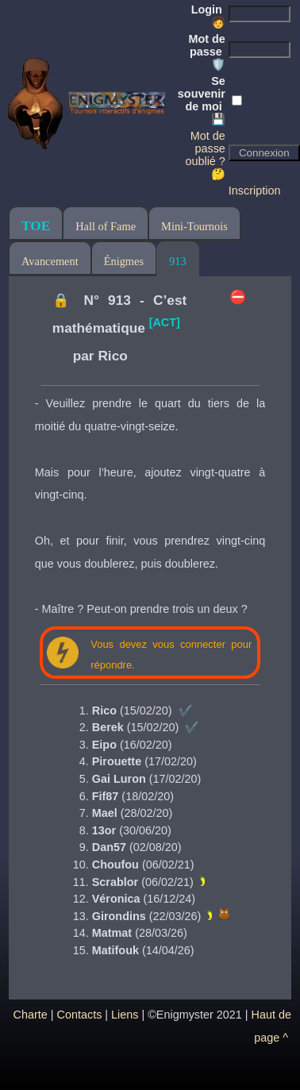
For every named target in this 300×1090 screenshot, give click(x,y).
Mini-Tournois (194, 226)
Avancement (50, 261)
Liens (124, 1014)
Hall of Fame (105, 226)
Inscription (255, 190)
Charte (30, 1014)
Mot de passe (206, 52)
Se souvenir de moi (201, 100)
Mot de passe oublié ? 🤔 (205, 154)
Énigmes (124, 261)
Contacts (79, 1014)
